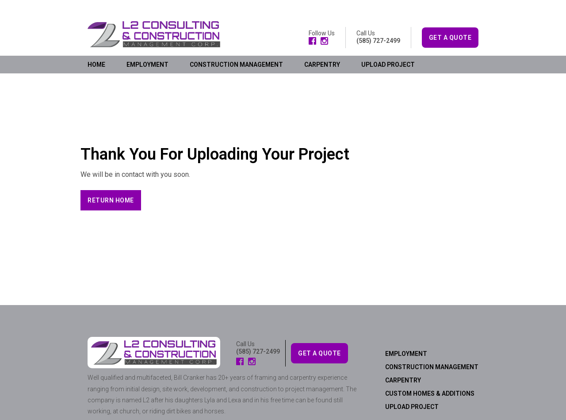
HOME (96, 64)
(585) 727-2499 (378, 41)
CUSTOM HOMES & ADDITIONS (429, 393)
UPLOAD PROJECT (388, 64)
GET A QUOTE (450, 37)
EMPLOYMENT (147, 64)
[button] (110, 200)
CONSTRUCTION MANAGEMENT (236, 64)
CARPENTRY (322, 64)
